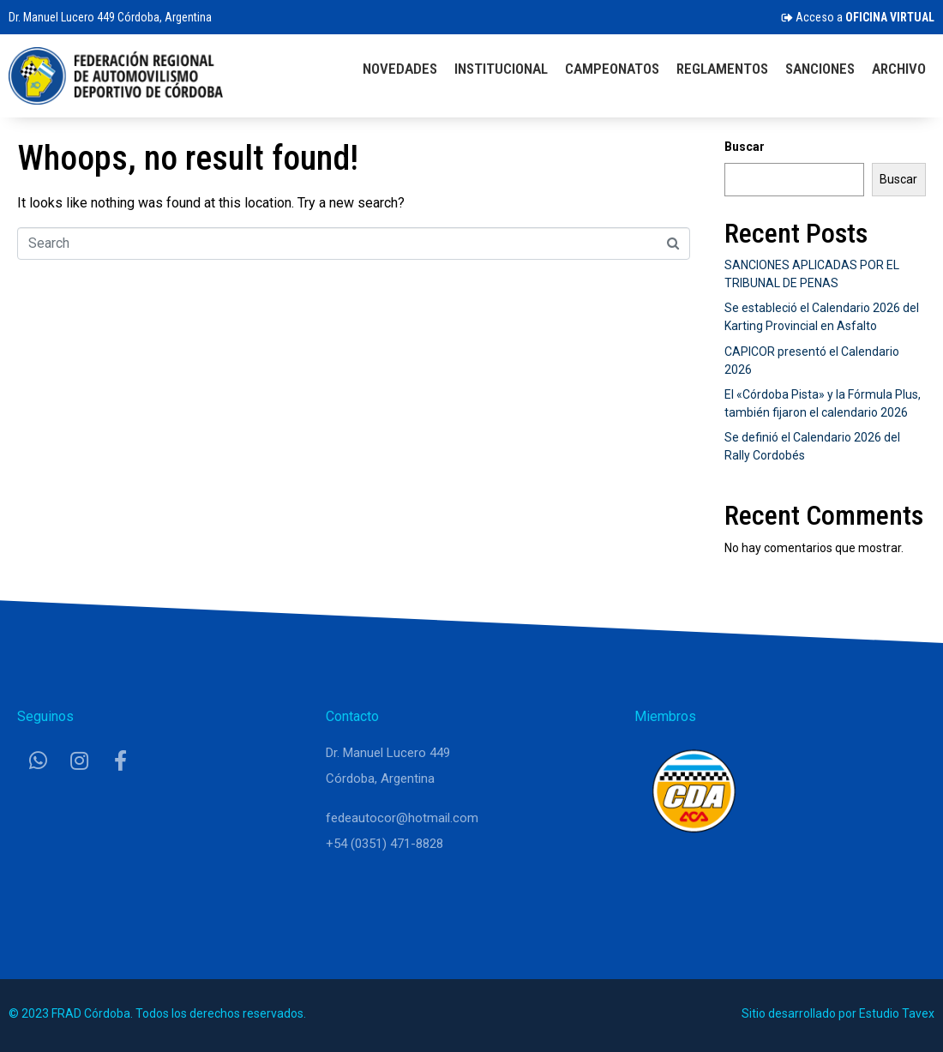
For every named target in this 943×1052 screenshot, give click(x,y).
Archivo (899, 68)
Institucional (501, 68)
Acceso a (857, 17)
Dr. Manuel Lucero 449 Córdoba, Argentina (110, 17)
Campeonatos (612, 68)
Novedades (400, 68)
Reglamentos (722, 68)
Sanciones (820, 68)
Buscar (744, 146)
